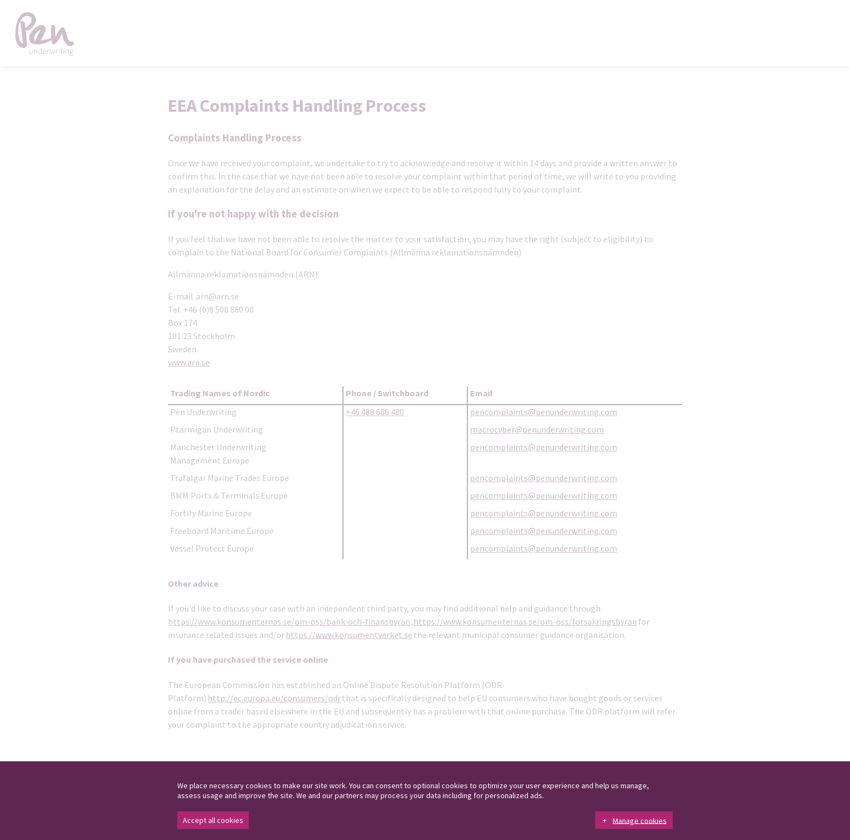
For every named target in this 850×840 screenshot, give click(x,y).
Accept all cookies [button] (213, 820)
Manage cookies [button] (640, 820)
